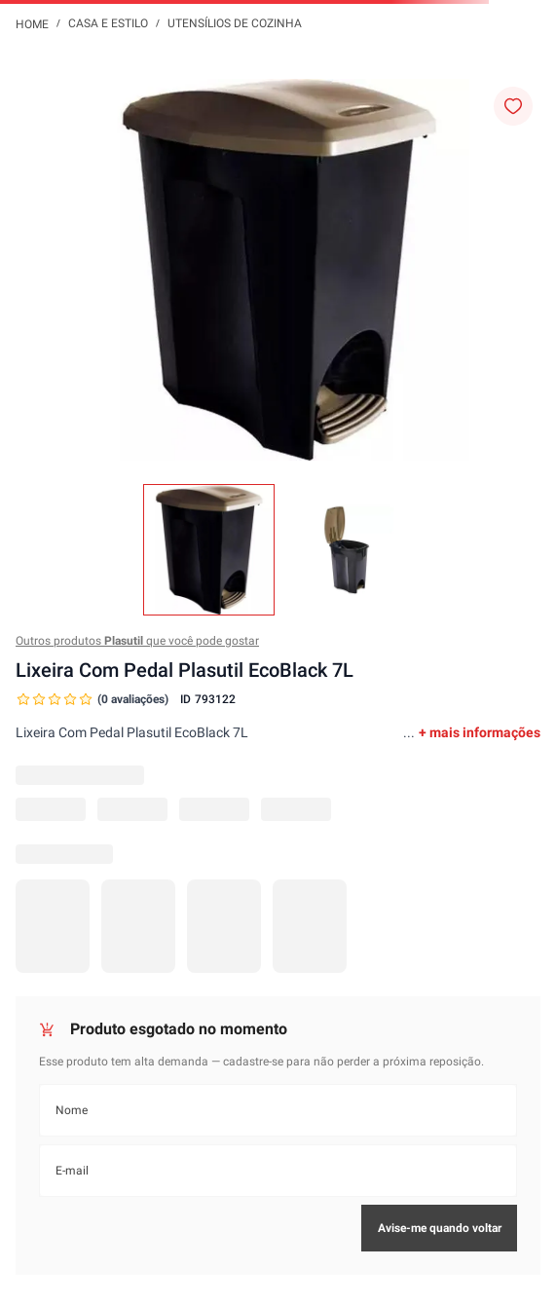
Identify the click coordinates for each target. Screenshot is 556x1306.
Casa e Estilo (108, 23)
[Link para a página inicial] (32, 23)
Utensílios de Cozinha (234, 23)
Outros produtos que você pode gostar (137, 641)
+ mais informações (479, 732)
